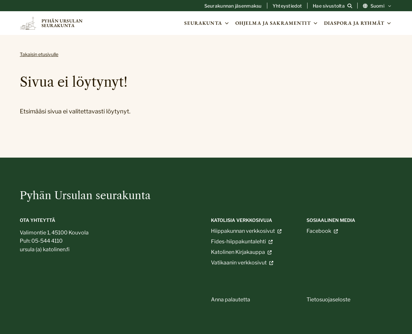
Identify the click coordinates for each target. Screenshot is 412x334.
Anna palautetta (230, 299)
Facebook (319, 231)
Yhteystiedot (287, 6)
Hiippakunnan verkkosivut (243, 231)
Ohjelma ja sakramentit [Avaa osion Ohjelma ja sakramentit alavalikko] (277, 23)
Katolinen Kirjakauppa (238, 252)
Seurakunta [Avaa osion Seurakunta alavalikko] (207, 23)
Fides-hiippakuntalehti (238, 241)
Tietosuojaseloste (328, 299)
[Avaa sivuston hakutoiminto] (332, 6)
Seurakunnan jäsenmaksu (233, 6)
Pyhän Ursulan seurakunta (85, 195)
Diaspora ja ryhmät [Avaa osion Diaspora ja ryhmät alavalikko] (358, 23)
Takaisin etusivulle (39, 54)
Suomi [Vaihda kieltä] (377, 6)
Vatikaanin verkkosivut (239, 262)
